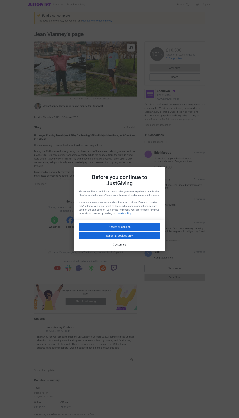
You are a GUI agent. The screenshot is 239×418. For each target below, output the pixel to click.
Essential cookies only (119, 235)
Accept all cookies (119, 226)
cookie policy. (124, 213)
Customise (119, 244)
